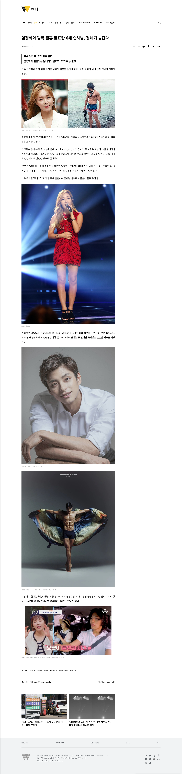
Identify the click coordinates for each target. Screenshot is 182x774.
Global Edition (83, 22)
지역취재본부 (109, 22)
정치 (61, 22)
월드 (73, 22)
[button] (134, 46)
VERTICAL (95, 743)
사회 (56, 22)
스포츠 (49, 22)
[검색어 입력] (152, 23)
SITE (128, 743)
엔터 (35, 22)
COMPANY (60, 743)
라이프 (42, 22)
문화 (67, 22)
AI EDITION (97, 22)
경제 (30, 22)
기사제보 (101, 682)
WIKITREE (25, 743)
